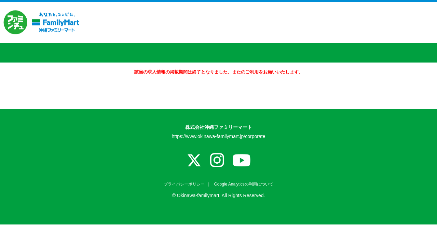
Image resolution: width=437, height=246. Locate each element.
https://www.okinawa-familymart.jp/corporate (218, 136)
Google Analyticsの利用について (243, 184)
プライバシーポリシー (184, 184)
